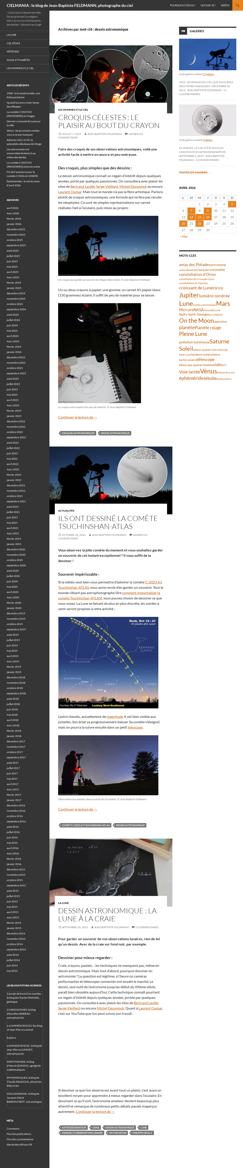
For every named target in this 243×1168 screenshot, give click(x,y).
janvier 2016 (14, 864)
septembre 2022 (16, 437)
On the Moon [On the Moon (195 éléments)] (196, 320)
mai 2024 (12, 330)
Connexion (13, 1128)
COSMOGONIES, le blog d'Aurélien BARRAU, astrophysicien (21, 1013)
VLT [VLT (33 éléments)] (225, 365)
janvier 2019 (14, 672)
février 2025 (14, 282)
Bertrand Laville (82, 186)
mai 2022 (12, 458)
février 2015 (14, 922)
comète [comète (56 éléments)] (219, 269)
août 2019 (13, 634)
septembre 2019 (16, 629)
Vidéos (225, 5)
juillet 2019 (13, 640)
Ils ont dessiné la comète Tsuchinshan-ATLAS (108, 522)
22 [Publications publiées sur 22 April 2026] (199, 223)
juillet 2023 (13, 384)
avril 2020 (12, 592)
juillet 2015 (13, 896)
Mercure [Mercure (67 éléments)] (186, 309)
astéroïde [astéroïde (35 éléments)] (184, 269)
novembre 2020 (16, 554)
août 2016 (13, 826)
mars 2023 (13, 405)
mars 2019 (13, 661)
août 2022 (13, 442)
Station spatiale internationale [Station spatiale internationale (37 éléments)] (210, 349)
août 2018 (13, 698)
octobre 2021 (15, 496)
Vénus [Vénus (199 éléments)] (208, 371)
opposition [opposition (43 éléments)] (220, 321)
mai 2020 (12, 586)
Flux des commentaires (20, 1139)
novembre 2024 (16, 298)
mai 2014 (12, 970)
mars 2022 (13, 469)
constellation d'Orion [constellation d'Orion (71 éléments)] (197, 274)
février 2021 (14, 538)
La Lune (63, 903)
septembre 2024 (16, 309)
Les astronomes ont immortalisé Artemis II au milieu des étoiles (21, 153)
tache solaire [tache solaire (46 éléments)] (188, 360)
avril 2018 (12, 720)
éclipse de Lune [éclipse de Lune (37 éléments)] (226, 372)
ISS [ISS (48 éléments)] (221, 288)
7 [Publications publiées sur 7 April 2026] (191, 210)
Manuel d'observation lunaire (82, 1132)
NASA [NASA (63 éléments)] (199, 309)
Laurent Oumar (70, 192)
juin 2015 (12, 901)
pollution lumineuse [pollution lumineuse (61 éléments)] (194, 342)
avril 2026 (12, 208)
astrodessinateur (74, 1127)
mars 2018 (13, 725)
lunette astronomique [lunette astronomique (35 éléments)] (204, 304)
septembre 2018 (16, 693)
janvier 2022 (14, 480)
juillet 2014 (13, 960)
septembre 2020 (16, 565)
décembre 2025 (16, 229)
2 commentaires (147, 927)
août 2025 (13, 250)
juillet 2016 (13, 832)
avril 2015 (12, 912)
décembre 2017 (16, 741)
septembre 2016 (16, 821)
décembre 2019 (16, 613)
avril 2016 (12, 848)
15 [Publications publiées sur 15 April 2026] (199, 217)
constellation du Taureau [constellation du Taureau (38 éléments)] (193, 283)
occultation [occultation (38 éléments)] (216, 314)
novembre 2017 (16, 746)
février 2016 (14, 858)
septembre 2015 (16, 885)
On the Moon (117, 1132)
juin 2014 (12, 965)
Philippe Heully (142, 1132)
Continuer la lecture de (77, 417)
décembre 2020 (16, 549)
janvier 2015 (14, 928)
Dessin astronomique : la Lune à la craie (107, 914)
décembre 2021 (16, 485)
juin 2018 (12, 709)
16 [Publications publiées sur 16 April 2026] (208, 217)
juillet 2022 (13, 448)
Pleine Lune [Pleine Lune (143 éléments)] (193, 334)
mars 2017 (13, 789)
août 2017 (13, 762)
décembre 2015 (16, 869)
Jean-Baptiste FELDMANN (104, 134)
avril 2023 (12, 400)
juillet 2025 (13, 256)
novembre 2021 (16, 490)
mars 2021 (13, 533)
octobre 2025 (15, 240)
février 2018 (14, 730)
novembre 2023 (16, 362)
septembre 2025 (16, 245)
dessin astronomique (115, 433)
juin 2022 (12, 453)
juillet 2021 (13, 512)
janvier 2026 (14, 224)
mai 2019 (12, 650)
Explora (11, 1037)
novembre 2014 (16, 938)
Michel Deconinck (133, 186)
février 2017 (14, 794)
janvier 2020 (14, 608)
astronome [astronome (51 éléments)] (218, 265)
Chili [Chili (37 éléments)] (210, 270)
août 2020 (13, 570)
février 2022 (14, 474)
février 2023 (14, 410)
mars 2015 (13, 917)
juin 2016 (12, 837)
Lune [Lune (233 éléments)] (186, 303)
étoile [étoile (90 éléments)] (211, 378)
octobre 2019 (15, 624)
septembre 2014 (16, 949)
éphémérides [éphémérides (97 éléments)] (192, 378)
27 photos (208, 74)
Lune (144, 1127)
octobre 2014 (15, 944)
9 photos (207, 140)
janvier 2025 (14, 288)
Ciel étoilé (13, 43)
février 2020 (14, 602)
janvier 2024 (14, 352)
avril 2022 (12, 464)
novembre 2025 (16, 234)
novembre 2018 (16, 682)
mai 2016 (12, 842)
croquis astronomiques (78, 433)
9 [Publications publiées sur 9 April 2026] (208, 210)
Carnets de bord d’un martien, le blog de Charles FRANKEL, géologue (24, 997)
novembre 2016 (16, 810)
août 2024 (13, 314)
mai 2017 (12, 778)
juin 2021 (12, 517)
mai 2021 (12, 522)
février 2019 (14, 666)
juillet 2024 (13, 320)
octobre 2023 (15, 368)
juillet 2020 (13, 576)
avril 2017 (12, 784)
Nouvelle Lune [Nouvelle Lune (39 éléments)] (212, 310)
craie (95, 1127)
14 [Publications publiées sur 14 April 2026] (191, 217)
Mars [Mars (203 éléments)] (223, 303)
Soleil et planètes (18, 59)
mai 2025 (12, 266)
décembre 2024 (16, 293)
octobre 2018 (15, 688)
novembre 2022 (16, 426)
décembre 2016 (16, 805)
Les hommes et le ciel (73, 109)
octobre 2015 (15, 880)
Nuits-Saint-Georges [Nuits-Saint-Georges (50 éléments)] (194, 314)
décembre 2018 (16, 677)
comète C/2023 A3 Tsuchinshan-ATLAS (86, 825)
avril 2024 (12, 336)
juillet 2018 (13, 704)
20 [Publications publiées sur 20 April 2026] (183, 223)
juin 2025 (12, 261)
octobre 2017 (15, 752)
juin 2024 (12, 325)
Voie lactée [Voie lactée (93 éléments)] (189, 371)
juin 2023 (12, 389)
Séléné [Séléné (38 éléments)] (216, 354)
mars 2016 (13, 853)
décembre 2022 (16, 421)
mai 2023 (12, 394)
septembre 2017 (16, 757)
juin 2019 (12, 645)
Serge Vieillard (107, 186)
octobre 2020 (15, 560)
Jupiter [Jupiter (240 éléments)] (189, 295)
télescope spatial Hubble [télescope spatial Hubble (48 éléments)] (196, 365)
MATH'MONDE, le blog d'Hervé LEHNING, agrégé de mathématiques (24, 1065)
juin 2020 (12, 581)
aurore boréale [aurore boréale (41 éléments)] (198, 270)
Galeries (197, 31)
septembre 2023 (16, 373)
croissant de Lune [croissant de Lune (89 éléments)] (195, 287)
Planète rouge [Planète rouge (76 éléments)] (208, 327)
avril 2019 (12, 656)
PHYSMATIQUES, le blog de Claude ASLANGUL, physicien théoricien (24, 1081)
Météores (13, 51)
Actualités (66, 510)
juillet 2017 (13, 768)
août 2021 (13, 506)
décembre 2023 (16, 357)
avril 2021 (12, 528)
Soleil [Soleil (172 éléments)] (186, 348)
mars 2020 (13, 597)
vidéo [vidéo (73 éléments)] (218, 364)
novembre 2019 (16, 618)
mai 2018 (12, 714)
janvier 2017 (14, 800)
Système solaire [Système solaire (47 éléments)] (201, 354)
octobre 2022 (15, 432)
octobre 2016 (15, 816)
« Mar (184, 236)
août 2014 (13, 954)
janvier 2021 (14, 544)
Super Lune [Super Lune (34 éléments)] (185, 354)
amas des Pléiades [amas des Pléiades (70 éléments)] (194, 264)
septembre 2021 (16, 501)
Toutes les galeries (195, 172)
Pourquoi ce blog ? (182, 5)
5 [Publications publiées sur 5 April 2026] (232, 204)
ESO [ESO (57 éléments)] (215, 288)
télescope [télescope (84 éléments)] (205, 359)
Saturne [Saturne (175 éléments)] (219, 341)
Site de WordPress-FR (19, 1144)
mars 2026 (13, 213)
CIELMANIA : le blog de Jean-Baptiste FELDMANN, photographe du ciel (70, 5)
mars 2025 (13, 277)
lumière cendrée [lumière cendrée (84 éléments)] (214, 295)
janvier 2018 (14, 736)
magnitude (115, 716)
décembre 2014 (16, 933)
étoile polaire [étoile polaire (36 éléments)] (223, 378)
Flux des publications (19, 1134)
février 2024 (14, 346)
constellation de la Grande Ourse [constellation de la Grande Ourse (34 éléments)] (196, 279)
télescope (135, 727)
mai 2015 (12, 906)
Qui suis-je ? (208, 5)
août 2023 (13, 378)
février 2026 (14, 218)
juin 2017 (12, 773)
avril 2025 (12, 272)
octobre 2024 (15, 304)
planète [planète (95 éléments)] (187, 327)
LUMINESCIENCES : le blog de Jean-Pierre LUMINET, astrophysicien (24, 1049)
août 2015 (13, 890)
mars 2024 (13, 341)
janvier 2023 (14, 416)
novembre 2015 (16, 874)
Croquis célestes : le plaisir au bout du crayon (109, 121)
